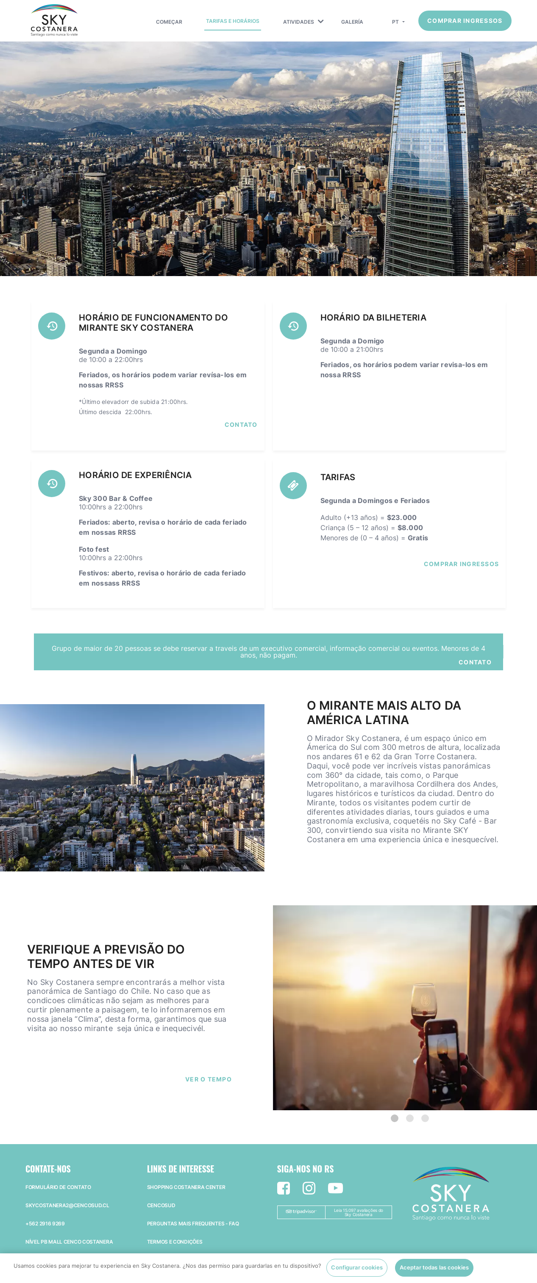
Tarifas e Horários (232, 21)
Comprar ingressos (464, 20)
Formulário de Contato (58, 1187)
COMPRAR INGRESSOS (461, 564)
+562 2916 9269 (45, 1223)
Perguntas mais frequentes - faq (193, 1223)
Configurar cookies (356, 1272)
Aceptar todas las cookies (434, 1272)
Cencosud (161, 1205)
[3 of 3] (425, 1118)
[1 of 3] (394, 1118)
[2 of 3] (410, 1118)
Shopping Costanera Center (186, 1187)
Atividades (298, 22)
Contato (241, 424)
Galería (352, 22)
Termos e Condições (175, 1242)
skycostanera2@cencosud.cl (67, 1205)
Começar (169, 22)
